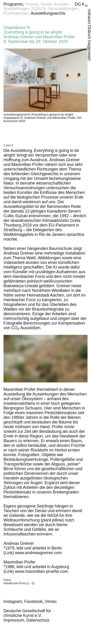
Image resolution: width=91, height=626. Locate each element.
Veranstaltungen (63, 8)
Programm (13, 4)
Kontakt (61, 4)
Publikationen (16, 13)
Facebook (33, 601)
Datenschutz (37, 620)
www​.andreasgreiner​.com (38, 552)
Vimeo (51, 601)
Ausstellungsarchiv (48, 13)
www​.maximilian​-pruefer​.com (41, 571)
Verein (46, 4)
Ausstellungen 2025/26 (24, 8)
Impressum (13, 620)
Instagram (12, 601)
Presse (31, 4)
